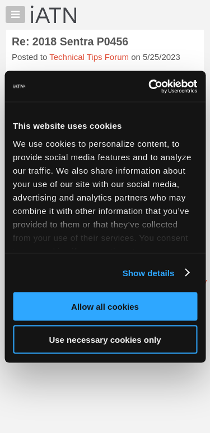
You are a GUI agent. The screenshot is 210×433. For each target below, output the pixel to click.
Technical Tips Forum (89, 57)
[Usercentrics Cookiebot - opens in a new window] (149, 86)
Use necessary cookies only (105, 339)
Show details (149, 272)
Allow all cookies (105, 306)
